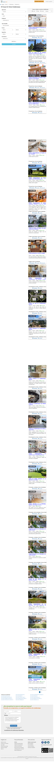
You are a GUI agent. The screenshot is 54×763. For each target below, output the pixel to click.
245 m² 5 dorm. (38, 509)
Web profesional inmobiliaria (19, 747)
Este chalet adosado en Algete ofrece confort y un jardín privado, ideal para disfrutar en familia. (37, 257)
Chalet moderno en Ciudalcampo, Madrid (37, 379)
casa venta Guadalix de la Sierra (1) (6, 698)
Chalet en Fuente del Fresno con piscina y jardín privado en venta (37, 32)
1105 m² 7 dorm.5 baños (37, 57)
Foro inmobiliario (30, 744)
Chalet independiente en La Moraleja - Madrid (37, 680)
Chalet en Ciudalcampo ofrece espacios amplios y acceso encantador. (37, 282)
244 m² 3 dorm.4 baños (37, 258)
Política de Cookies (4, 747)
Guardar (40, 37)
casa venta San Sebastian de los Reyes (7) (36, 694)
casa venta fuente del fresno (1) (35, 697)
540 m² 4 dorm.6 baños (38, 434)
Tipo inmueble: (4, 23)
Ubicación (42, 62)
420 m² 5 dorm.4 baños (37, 233)
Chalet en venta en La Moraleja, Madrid (37, 630)
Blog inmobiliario (30, 743)
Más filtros (14, 41)
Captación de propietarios (18, 744)
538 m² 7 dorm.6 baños (38, 459)
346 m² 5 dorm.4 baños (37, 484)
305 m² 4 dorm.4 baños (37, 83)
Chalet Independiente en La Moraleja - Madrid (37, 655)
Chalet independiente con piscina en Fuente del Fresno (37, 28)
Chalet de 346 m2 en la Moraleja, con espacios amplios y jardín (37, 483)
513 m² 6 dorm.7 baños (38, 283)
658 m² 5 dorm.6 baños (38, 408)
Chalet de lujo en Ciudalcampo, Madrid (37, 304)
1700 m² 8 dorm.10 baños (37, 659)
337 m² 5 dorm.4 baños (37, 208)
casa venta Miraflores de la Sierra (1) (36, 698)
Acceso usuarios (49, 1)
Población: (4, 18)
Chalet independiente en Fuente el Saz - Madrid (37, 153)
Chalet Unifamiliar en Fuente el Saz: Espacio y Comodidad (37, 78)
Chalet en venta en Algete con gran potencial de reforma (37, 228)
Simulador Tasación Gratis (39, 1)
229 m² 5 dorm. (38, 559)
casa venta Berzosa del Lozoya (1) (6, 697)
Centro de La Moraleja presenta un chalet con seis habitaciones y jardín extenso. (37, 533)
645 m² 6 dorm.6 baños (37, 32)
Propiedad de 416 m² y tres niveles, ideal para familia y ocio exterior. (37, 633)
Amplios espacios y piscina (33, 156)
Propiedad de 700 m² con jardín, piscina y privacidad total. (37, 608)
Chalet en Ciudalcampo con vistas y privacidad (37, 429)
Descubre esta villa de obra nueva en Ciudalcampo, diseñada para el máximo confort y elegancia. (37, 333)
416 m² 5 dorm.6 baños (37, 634)
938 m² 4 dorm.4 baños (37, 584)
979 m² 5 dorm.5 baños (38, 383)
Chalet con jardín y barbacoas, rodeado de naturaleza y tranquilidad (37, 458)
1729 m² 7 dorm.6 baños (37, 108)
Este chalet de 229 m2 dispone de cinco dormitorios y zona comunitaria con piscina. (37, 508)
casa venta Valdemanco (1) (34, 699)
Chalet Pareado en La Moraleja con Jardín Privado (37, 554)
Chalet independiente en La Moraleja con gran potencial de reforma (37, 605)
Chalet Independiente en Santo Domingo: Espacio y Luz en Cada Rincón (37, 204)
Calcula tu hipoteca (31, 746)
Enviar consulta (13, 725)
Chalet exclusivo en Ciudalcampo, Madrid (37, 329)
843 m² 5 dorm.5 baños (38, 333)
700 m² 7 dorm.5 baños (37, 609)
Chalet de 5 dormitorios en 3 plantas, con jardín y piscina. (37, 558)
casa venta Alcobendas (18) (20, 694)
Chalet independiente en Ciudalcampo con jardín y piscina (37, 454)
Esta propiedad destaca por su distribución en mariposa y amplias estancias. (37, 107)
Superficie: (4, 32)
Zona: (3, 14)
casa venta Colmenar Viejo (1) (20, 697)
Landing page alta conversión (19, 748)
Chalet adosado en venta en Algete (37, 253)
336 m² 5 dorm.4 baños (37, 158)
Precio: (3, 27)
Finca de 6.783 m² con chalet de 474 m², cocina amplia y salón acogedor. (37, 182)
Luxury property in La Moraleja (34, 657)
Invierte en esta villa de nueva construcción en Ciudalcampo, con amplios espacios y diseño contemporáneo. (37, 383)
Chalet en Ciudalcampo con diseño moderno (37, 404)
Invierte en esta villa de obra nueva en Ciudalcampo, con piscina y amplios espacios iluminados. (37, 308)
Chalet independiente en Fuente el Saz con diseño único (37, 103)
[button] (17, 4)
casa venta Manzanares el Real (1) (21, 698)
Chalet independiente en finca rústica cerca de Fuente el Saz (37, 178)
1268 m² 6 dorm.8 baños (37, 684)
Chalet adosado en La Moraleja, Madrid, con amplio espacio (37, 504)
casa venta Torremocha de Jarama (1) (7, 699)
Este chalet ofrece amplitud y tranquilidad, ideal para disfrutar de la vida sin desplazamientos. (37, 82)
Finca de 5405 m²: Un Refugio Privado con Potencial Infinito (37, 53)
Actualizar (14, 44)
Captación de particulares (18, 743)
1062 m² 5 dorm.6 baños (38, 308)
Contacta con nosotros (4, 743)
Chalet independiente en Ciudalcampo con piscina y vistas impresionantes (37, 279)
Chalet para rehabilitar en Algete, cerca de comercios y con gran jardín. (37, 232)
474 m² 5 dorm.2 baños (37, 183)
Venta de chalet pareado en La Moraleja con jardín (37, 479)
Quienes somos (3, 742)
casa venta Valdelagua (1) (20, 699)
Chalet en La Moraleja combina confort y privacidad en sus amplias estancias (37, 583)
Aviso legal (2, 744)
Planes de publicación (18, 750)
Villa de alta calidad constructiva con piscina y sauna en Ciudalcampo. (37, 408)
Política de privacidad (4, 746)
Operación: (4, 9)
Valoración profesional (18, 746)
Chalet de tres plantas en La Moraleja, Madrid (37, 579)
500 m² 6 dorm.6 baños (37, 534)
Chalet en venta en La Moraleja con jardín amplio (37, 529)
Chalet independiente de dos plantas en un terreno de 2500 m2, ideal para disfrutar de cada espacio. (37, 433)
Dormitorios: (4, 36)
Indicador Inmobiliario (31, 747)
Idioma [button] (2, 748)
